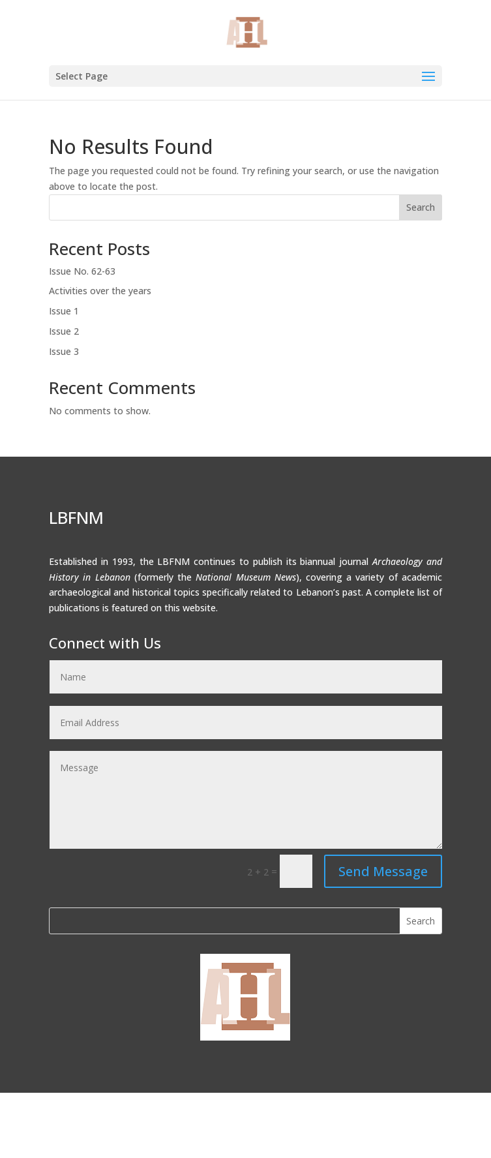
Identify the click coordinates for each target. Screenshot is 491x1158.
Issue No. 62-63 (82, 271)
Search (420, 207)
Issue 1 (64, 311)
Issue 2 (64, 331)
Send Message (383, 871)
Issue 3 (64, 351)
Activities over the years (100, 290)
